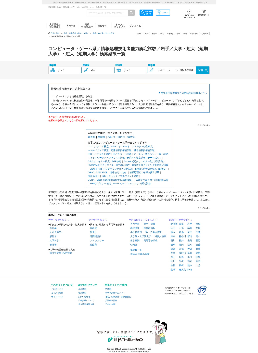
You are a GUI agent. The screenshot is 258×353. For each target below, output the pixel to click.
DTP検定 (116, 161)
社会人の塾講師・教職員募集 (118, 297)
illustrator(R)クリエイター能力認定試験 (144, 161)
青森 (181, 224)
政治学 (53, 228)
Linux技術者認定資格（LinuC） (151, 168)
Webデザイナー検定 (100, 183)
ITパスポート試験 (122, 154)
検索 (200, 70)
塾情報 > (122, 2)
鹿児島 (182, 269)
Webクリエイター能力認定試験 (152, 179)
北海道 (154, 34)
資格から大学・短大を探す (103, 33)
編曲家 (93, 244)
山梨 (189, 240)
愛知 (189, 244)
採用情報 (82, 293)
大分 (198, 265)
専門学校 (135, 224)
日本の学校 (55, 33)
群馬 (181, 232)
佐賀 (173, 265)
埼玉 (189, 232)
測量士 (93, 232)
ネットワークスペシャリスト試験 (107, 157)
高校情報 (135, 228)
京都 (181, 249)
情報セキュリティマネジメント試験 (120, 176)
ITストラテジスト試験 (99, 154)
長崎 (181, 265)
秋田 (173, 228)
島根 (198, 253)
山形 (181, 228)
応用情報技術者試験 (121, 150)
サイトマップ (57, 297)
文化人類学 (55, 232)
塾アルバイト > (135, 2)
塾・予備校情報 (153, 232)
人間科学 (54, 240)
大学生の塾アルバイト (115, 293)
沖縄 (189, 269)
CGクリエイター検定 (99, 161)
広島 (181, 257)
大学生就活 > (170, 2)
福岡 (198, 261)
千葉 (198, 232)
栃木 (173, 232)
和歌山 (182, 253)
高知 (189, 261)
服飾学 (53, 236)
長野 (198, 240)
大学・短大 (149, 224)
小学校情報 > (109, 2)
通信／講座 (160, 236)
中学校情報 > (94, 2)
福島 (189, 228)
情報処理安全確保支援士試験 (144, 172)
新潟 (189, 236)
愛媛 (181, 261)
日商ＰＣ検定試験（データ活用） (144, 157)
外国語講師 (96, 236)
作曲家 (93, 228)
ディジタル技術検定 (142, 146)
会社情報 (82, 289)
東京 (173, 236)
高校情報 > (80, 2)
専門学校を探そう (98, 220)
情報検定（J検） (118, 172)
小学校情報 (136, 232)
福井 (181, 240)
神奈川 (182, 236)
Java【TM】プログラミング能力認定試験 (111, 168)
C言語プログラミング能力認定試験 (150, 165)
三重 (198, 244)
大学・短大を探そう (58, 220)
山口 (189, 257)
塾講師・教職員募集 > (153, 2)
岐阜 (173, 244)
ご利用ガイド (57, 289)
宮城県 (101, 137)
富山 (198, 236)
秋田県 (111, 137)
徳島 (198, 257)
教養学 (53, 244)
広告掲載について (86, 300)
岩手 (189, 224)
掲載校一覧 (136, 250)
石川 (173, 240)
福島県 (131, 137)
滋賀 (173, 249)
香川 (173, 261)
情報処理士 (93, 176)
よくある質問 (57, 293)
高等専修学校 (150, 240)
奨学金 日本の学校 (139, 254)
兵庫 (198, 249)
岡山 (173, 257)
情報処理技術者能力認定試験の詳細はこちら (184, 92)
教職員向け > (201, 2)
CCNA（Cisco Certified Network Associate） (111, 179)
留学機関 (135, 240)
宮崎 (173, 269)
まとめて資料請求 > (186, 2)
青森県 (91, 137)
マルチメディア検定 (98, 150)
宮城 (198, 224)
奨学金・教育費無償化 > (63, 2)
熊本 (189, 265)
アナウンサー (97, 240)
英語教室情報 (111, 300)
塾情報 (108, 289)
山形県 (121, 137)
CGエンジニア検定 (98, 146)
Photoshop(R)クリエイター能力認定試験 (109, 165)
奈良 (173, 253)
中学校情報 (149, 228)
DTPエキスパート (120, 146)
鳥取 (189, 253)
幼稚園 (133, 244)
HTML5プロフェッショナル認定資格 (132, 183)
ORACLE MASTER (98, 172)
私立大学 (67, 253)
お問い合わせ (84, 297)
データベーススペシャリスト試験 (150, 154)
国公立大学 (55, 253)
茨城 (198, 228)
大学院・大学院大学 (140, 236)
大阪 (189, 249)
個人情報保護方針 (86, 304)
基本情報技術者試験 (144, 150)
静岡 (181, 244)
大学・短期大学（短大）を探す (76, 33)
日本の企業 (110, 304)
